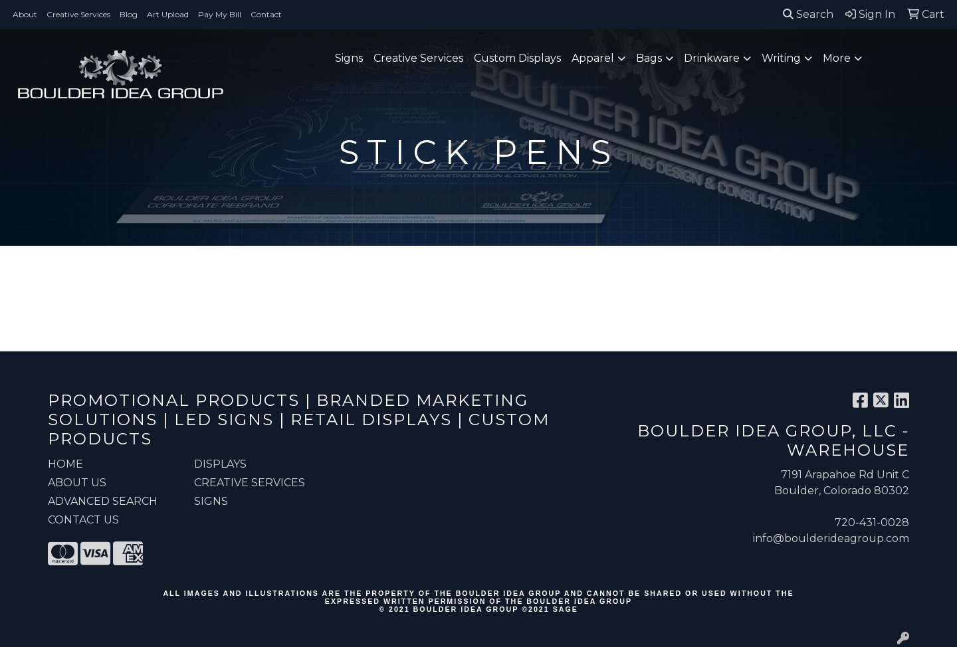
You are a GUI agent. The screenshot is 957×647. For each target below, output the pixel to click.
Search (808, 14)
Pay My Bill (219, 14)
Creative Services (78, 14)
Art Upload (168, 14)
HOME (65, 464)
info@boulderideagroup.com (831, 538)
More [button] (837, 58)
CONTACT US (83, 519)
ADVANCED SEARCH (103, 501)
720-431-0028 (872, 522)
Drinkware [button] (712, 58)
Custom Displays (517, 58)
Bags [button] (649, 58)
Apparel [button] (593, 58)
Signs (349, 58)
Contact (266, 14)
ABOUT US (77, 482)
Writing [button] (781, 58)
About (25, 14)
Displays (220, 464)
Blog (129, 14)
